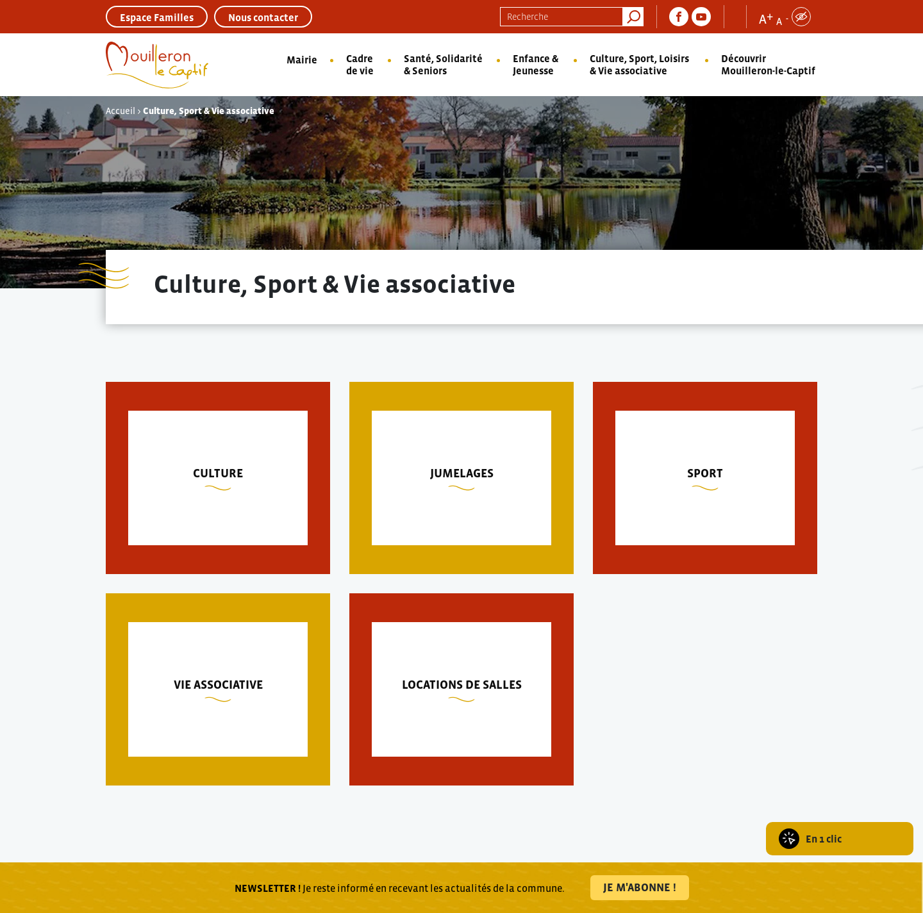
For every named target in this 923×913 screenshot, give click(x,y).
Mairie (302, 59)
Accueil (120, 111)
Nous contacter (263, 17)
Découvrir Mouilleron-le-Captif (768, 64)
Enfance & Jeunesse (535, 64)
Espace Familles (157, 17)
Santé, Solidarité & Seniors (443, 64)
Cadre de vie (360, 64)
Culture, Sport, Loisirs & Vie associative (639, 64)
